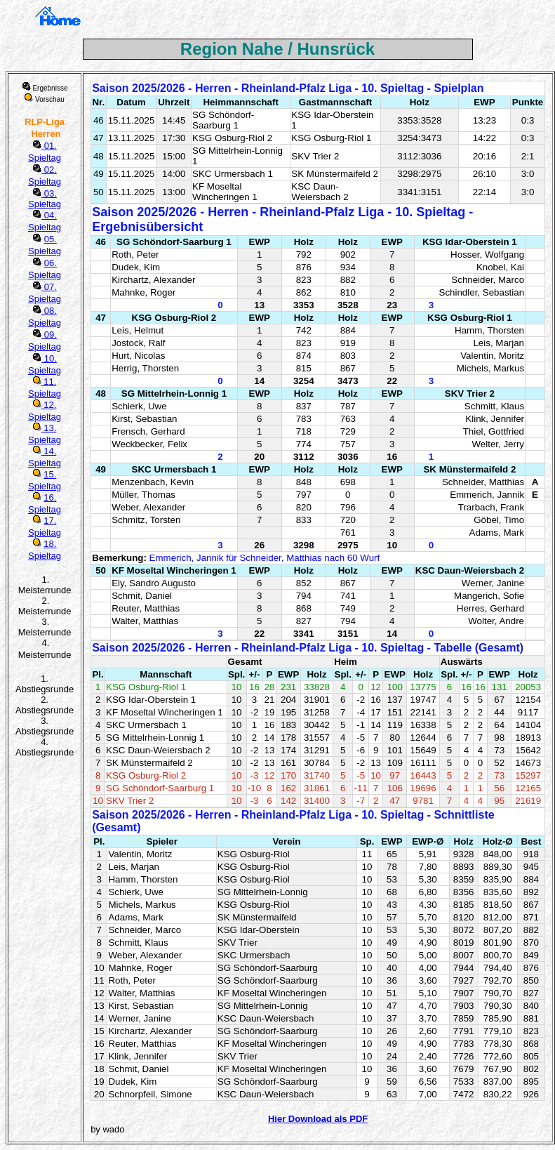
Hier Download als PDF (318, 1118)
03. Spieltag (44, 198)
